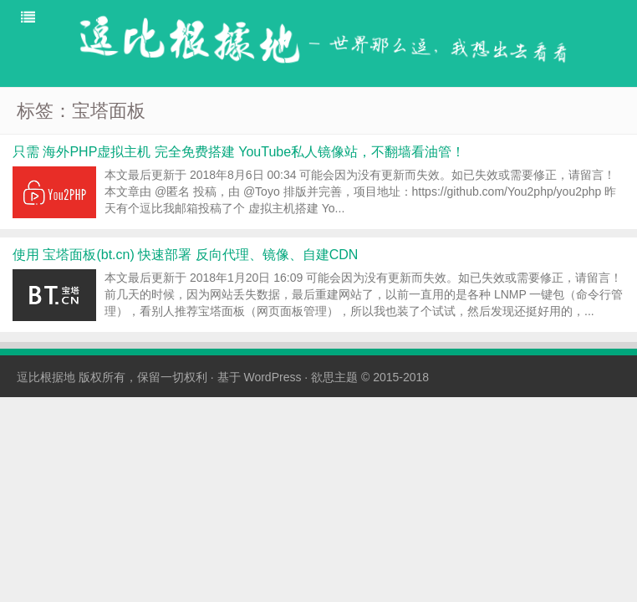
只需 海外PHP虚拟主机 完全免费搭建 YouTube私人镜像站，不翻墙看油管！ (239, 152)
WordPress (272, 377)
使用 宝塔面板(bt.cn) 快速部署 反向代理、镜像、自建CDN (185, 254)
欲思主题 (334, 377)
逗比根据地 (46, 377)
